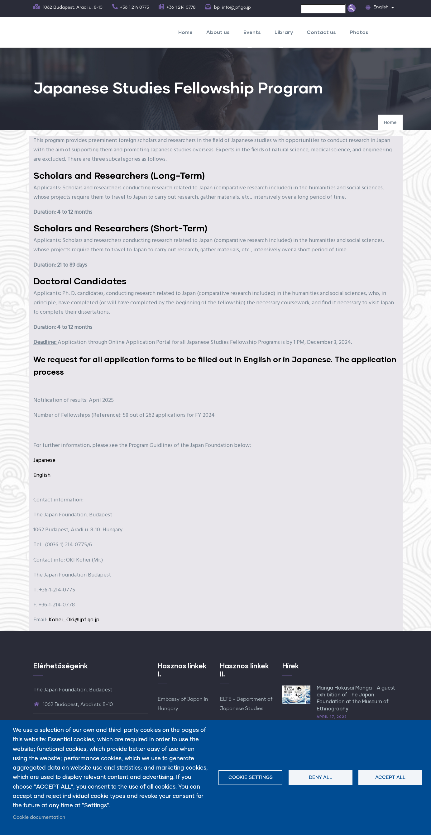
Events (252, 32)
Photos (359, 32)
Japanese (44, 460)
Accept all (390, 777)
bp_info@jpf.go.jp (232, 7)
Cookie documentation (39, 817)
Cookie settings (250, 777)
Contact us (321, 32)
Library (284, 32)
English (41, 475)
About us (218, 32)
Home (185, 32)
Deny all (320, 777)
